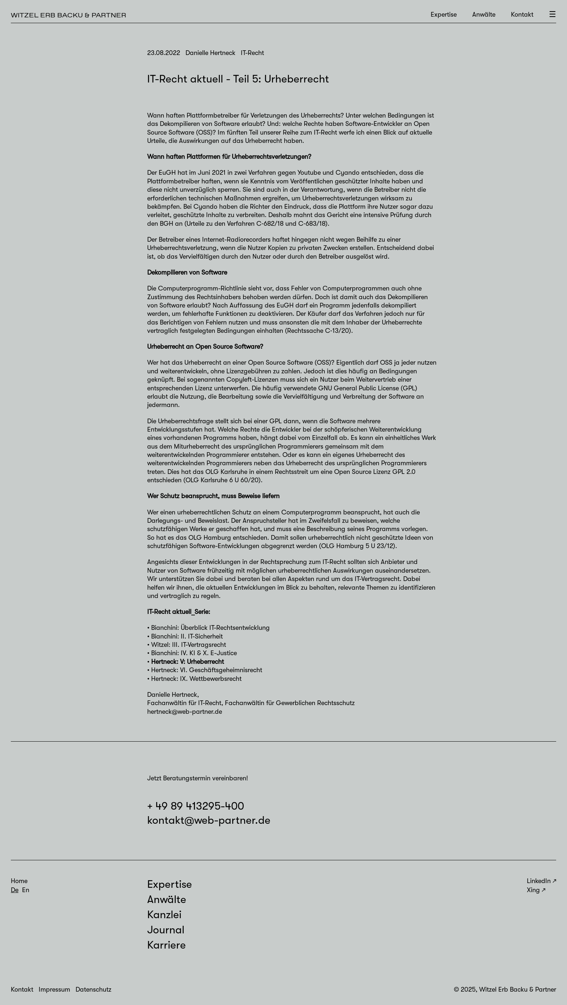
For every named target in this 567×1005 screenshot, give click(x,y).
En (25, 890)
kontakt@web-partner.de (208, 820)
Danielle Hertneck (172, 694)
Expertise (444, 14)
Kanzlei (164, 914)
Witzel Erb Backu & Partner (68, 15)
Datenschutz (93, 989)
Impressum (54, 989)
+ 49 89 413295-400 (195, 806)
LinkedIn (539, 881)
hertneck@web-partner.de (184, 711)
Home (19, 881)
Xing (533, 890)
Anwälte (483, 14)
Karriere (166, 945)
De (14, 890)
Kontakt (522, 14)
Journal (165, 930)
